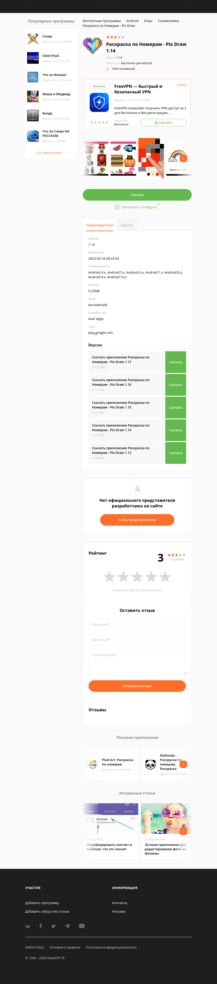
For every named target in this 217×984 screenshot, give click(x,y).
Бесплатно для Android (136, 63)
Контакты (119, 903)
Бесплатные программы (102, 21)
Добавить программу (42, 903)
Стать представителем (137, 520)
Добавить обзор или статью (47, 911)
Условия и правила (65, 947)
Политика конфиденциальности (111, 947)
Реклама (118, 911)
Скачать (137, 195)
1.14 (114, 58)
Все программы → (51, 152)
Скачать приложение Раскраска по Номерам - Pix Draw (121, 359)
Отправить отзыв (137, 686)
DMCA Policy (34, 947)
